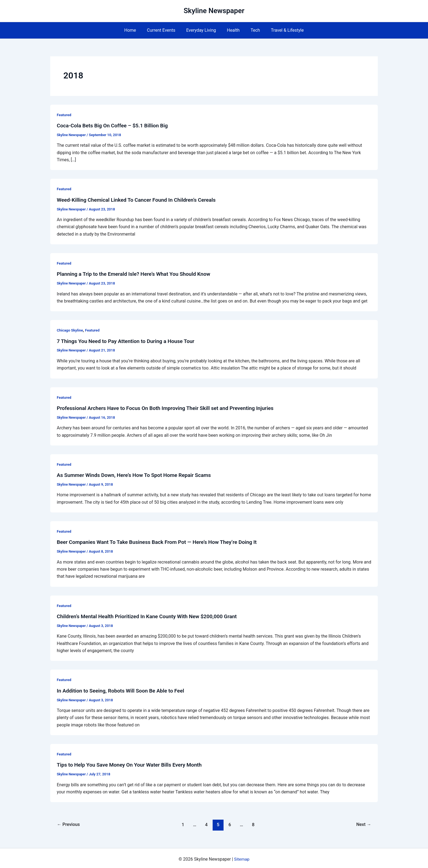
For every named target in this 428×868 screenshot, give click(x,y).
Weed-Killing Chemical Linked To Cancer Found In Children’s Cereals (140, 199)
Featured (64, 115)
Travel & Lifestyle (281, 30)
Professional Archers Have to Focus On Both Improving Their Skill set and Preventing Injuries (170, 407)
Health (232, 30)
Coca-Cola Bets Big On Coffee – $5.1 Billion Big (115, 125)
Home (135, 30)
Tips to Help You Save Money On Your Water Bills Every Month (132, 763)
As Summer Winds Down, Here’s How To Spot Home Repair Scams (137, 474)
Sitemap (242, 857)
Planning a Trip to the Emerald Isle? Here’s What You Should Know (137, 273)
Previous (69, 822)
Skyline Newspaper (214, 11)
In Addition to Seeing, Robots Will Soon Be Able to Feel (123, 688)
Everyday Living (202, 30)
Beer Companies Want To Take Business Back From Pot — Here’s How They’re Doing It (161, 540)
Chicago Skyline (70, 329)
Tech (252, 30)
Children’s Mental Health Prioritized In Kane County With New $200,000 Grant (151, 614)
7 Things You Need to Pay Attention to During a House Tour (129, 340)
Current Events (164, 30)
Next (363, 822)
